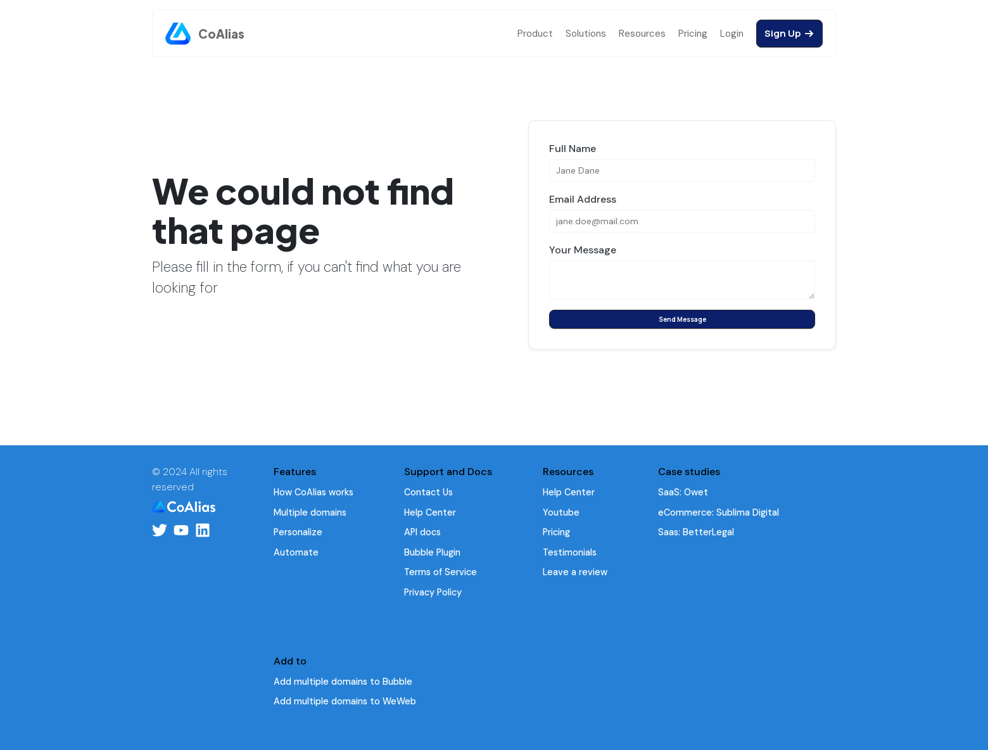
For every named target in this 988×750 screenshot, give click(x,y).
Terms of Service (440, 572)
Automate (296, 552)
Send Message (682, 319)
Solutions (586, 33)
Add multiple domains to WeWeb (345, 701)
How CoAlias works (313, 492)
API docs (422, 532)
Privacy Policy (433, 592)
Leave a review (575, 572)
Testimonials (570, 552)
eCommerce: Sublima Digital (718, 512)
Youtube (561, 512)
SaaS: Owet (683, 492)
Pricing (692, 33)
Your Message (582, 250)
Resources (642, 33)
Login (732, 33)
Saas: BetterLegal (696, 532)
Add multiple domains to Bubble (343, 681)
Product (535, 33)
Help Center (430, 512)
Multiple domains (310, 512)
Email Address (582, 199)
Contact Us (428, 492)
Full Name (572, 148)
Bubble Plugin (432, 552)
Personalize (298, 532)
